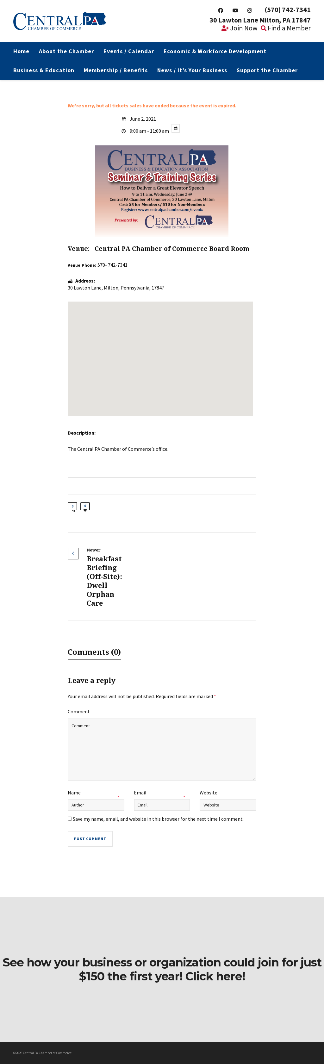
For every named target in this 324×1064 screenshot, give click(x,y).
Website (208, 792)
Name (74, 792)
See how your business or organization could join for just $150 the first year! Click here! (162, 969)
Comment (79, 711)
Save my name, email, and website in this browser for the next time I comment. (158, 819)
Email (140, 792)
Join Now (239, 27)
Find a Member (286, 27)
